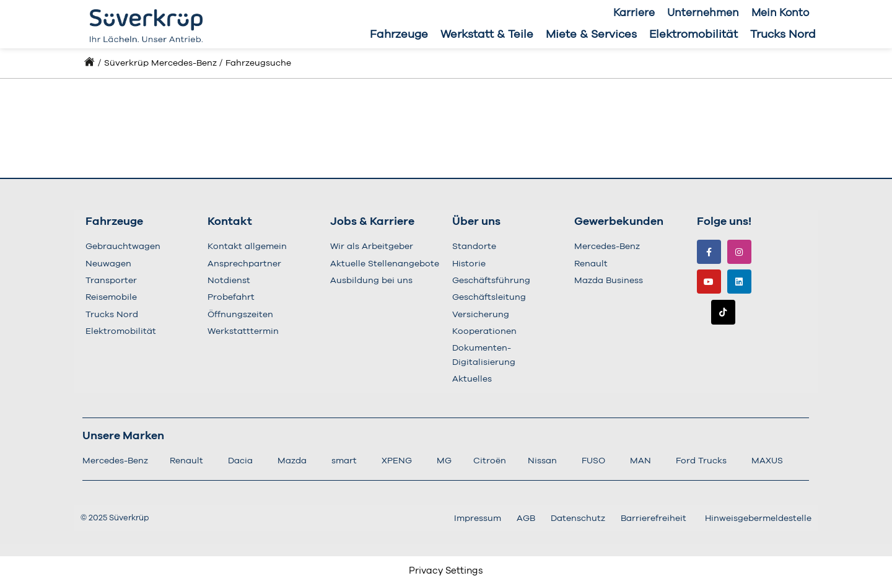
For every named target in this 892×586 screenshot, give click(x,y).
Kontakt (230, 221)
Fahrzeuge (399, 34)
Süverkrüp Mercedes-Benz (160, 63)
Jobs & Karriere (372, 221)
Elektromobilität (693, 34)
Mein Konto (780, 12)
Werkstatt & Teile (486, 34)
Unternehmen (703, 12)
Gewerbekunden (618, 221)
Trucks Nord (783, 34)
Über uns (476, 221)
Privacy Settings (446, 570)
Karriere (634, 12)
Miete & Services (591, 34)
